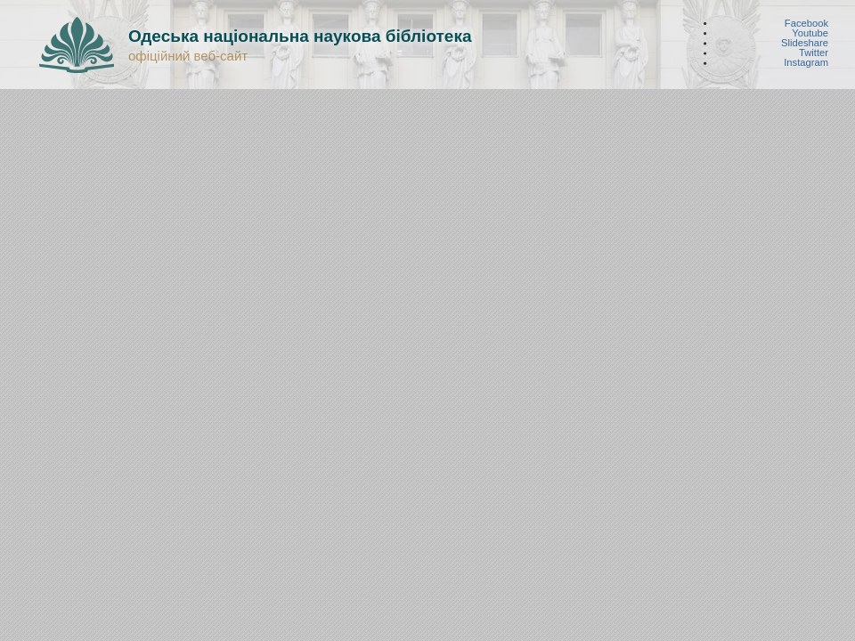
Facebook (806, 22)
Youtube (810, 32)
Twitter (813, 53)
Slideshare (804, 43)
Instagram (806, 63)
